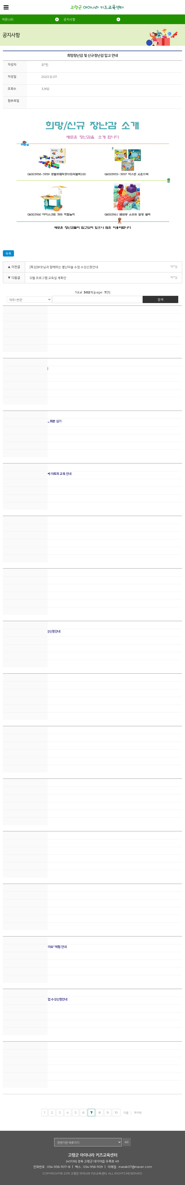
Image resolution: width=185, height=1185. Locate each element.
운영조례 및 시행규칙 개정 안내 (22, 841)
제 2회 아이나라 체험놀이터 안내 (23, 316)
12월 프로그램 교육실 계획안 (48, 278)
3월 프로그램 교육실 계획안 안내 (23, 579)
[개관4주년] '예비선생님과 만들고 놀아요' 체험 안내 (34, 946)
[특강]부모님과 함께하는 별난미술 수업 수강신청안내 (64, 267)
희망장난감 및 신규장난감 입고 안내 (24, 1052)
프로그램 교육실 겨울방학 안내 (21, 894)
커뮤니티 (7, 19)
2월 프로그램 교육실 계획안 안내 (23, 684)
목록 (8, 253)
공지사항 (69, 19)
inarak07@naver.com (135, 1167)
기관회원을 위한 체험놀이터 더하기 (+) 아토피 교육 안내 (37, 473)
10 (116, 1112)
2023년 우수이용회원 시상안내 (22, 789)
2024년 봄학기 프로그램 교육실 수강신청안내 (31, 631)
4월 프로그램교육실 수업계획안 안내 (25, 368)
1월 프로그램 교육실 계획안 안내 (22, 736)
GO (127, 1142)
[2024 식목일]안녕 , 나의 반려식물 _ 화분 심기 (32, 421)
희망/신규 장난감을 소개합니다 (21, 526)
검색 (160, 299)
